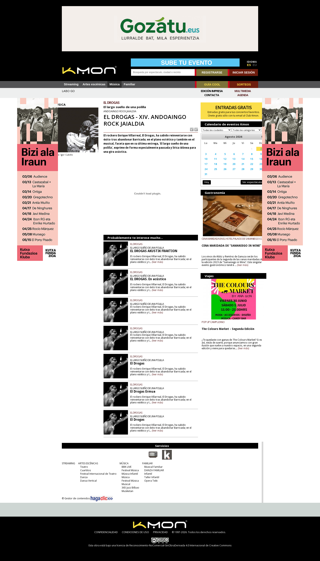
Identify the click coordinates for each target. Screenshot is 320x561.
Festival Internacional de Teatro (97, 473)
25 (211, 173)
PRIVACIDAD (160, 532)
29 (245, 173)
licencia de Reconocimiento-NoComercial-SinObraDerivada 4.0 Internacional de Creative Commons (174, 545)
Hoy (203, 186)
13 (228, 162)
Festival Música (129, 470)
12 (220, 162)
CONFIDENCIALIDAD (106, 532)
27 (228, 173)
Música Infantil (129, 473)
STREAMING (67, 463)
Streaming (71, 84)
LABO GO (68, 91)
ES (249, 65)
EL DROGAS (140, 244)
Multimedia (242, 91)
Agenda (242, 95)
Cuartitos (84, 470)
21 (237, 167)
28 (237, 173)
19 (220, 167)
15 (245, 162)
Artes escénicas (94, 84)
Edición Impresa (212, 91)
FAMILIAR (146, 463)
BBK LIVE (125, 467)
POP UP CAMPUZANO (210, 326)
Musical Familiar (152, 467)
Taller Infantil (150, 477)
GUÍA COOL (212, 84)
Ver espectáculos (245, 186)
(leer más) (163, 262)
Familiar (129, 84)
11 (211, 162)
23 (253, 167)
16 (253, 162)
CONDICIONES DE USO (135, 532)
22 (245, 167)
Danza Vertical (87, 480)
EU (255, 65)
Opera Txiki (150, 480)
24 (202, 173)
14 (237, 162)
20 (228, 167)
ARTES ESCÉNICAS (87, 463)
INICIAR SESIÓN (243, 72)
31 (202, 178)
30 (253, 173)
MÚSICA (123, 463)
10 (202, 162)
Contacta (211, 95)
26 (220, 173)
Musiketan (126, 491)
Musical (125, 484)
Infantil (147, 473)
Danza (83, 477)
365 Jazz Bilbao (129, 487)
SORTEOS (244, 84)
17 (202, 167)
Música (114, 84)
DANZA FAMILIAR (153, 470)
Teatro (83, 467)
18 (211, 167)
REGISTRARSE (212, 72)
